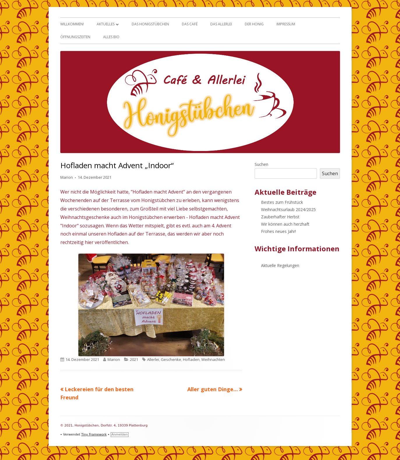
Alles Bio (111, 36)
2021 (134, 359)
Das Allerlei (221, 24)
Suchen (261, 164)
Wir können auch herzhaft (285, 224)
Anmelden (120, 434)
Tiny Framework (94, 434)
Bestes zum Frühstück (282, 202)
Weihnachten (213, 359)
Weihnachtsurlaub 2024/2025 (288, 209)
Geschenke (171, 359)
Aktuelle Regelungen (280, 265)
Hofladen (191, 359)
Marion (66, 177)
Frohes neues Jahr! (278, 231)
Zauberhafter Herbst (280, 217)
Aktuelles (105, 24)
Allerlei (153, 359)
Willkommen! (72, 24)
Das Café (190, 24)
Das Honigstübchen (150, 24)
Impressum (285, 24)
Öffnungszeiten (75, 36)
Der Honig (254, 24)
